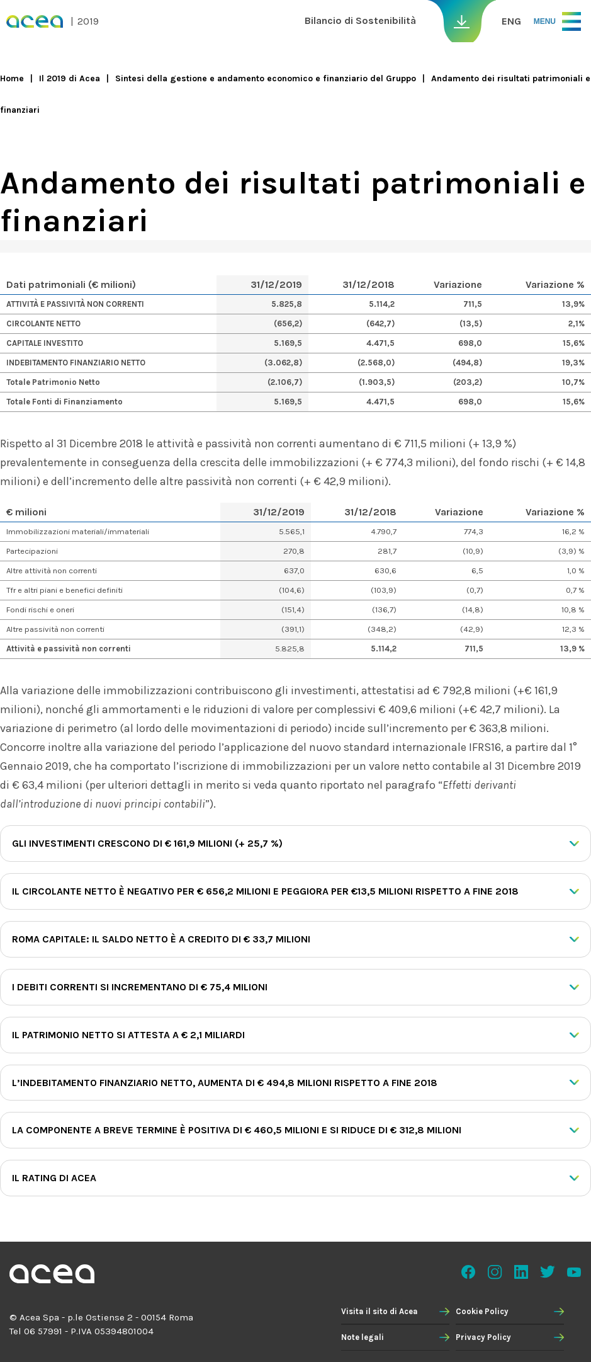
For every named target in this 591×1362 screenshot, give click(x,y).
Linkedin (521, 1271)
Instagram (494, 1271)
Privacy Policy (483, 1337)
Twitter (547, 1271)
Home (12, 78)
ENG (511, 21)
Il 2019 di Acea (69, 78)
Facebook (468, 1271)
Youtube (574, 1271)
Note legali (362, 1337)
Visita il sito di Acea (379, 1311)
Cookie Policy (482, 1311)
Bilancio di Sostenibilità (360, 20)
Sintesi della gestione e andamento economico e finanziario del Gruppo (265, 78)
